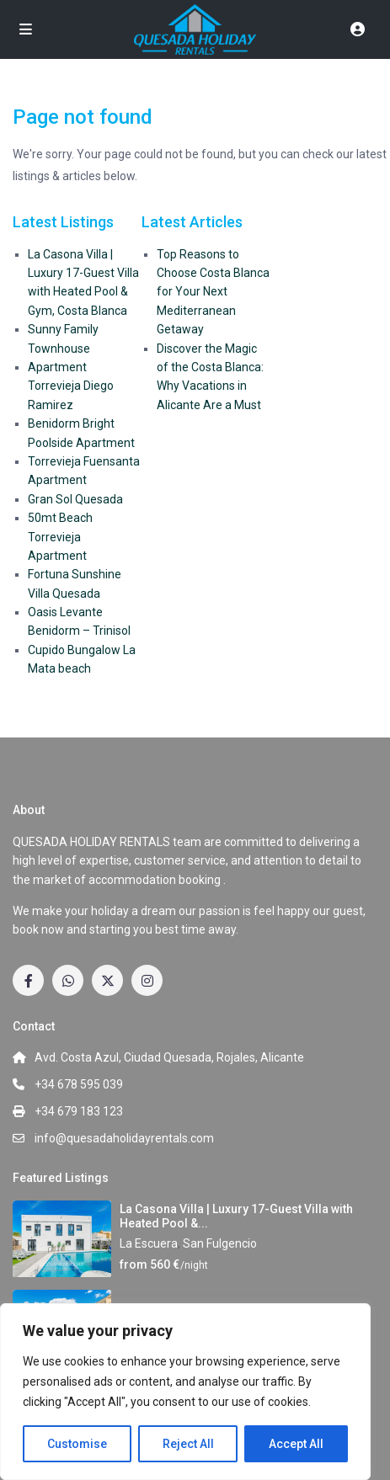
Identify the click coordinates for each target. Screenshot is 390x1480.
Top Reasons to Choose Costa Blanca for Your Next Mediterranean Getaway (213, 292)
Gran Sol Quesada (75, 499)
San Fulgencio (220, 1243)
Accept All (296, 1444)
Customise (77, 1444)
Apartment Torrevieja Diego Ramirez (71, 386)
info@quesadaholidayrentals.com (124, 1138)
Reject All (188, 1444)
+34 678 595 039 (79, 1084)
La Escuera (149, 1243)
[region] (185, 1391)
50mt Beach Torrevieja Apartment (60, 536)
